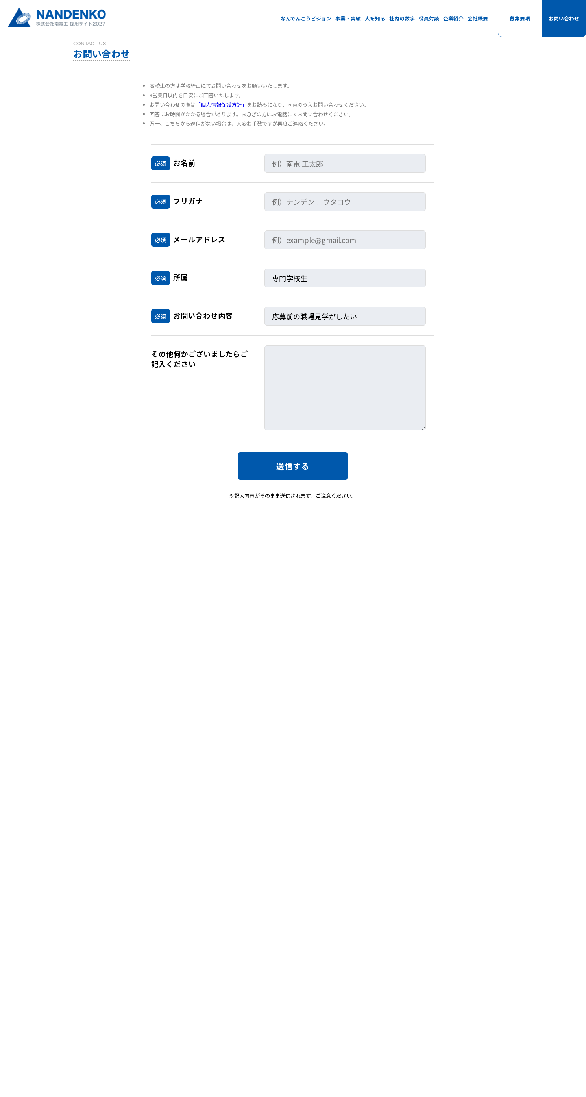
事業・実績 (348, 18)
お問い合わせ (564, 18)
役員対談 (429, 18)
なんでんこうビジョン (306, 18)
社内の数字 (402, 18)
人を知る (375, 18)
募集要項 (520, 18)
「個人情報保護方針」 (221, 113)
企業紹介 (453, 18)
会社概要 (478, 18)
